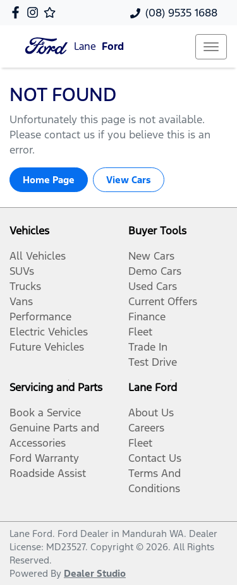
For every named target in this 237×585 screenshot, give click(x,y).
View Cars (128, 180)
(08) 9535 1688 (181, 13)
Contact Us (154, 458)
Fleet (140, 332)
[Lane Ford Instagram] (35, 12)
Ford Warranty (44, 458)
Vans (21, 301)
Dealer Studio (95, 573)
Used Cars (152, 286)
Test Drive (152, 362)
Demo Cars (154, 271)
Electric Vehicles (48, 332)
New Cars (151, 256)
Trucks (25, 286)
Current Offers (162, 301)
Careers (146, 428)
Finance (147, 316)
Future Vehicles (46, 347)
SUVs (21, 271)
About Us (151, 412)
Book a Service (45, 412)
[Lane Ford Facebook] (18, 12)
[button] (211, 46)
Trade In (147, 347)
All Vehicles (37, 256)
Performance (40, 316)
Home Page (49, 180)
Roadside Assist (47, 473)
